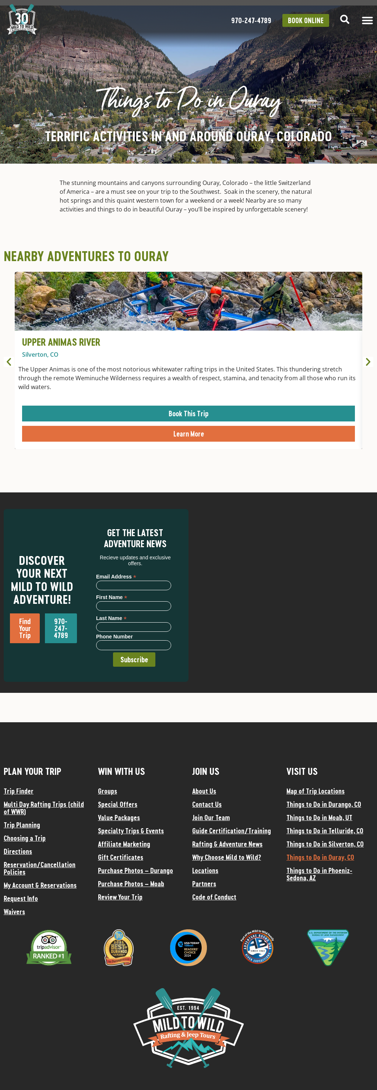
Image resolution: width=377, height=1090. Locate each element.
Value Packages (119, 817)
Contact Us (207, 804)
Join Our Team (211, 817)
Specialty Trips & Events (131, 831)
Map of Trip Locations (315, 791)
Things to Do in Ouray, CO (320, 857)
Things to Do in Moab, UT (319, 817)
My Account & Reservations (40, 885)
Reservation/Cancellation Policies (39, 868)
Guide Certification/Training (231, 831)
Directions (18, 851)
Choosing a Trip (25, 838)
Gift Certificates (120, 857)
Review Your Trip (120, 897)
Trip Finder (19, 791)
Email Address (116, 576)
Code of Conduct (214, 897)
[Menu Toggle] (367, 20)
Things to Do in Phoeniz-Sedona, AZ (319, 874)
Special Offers (117, 804)
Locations (205, 870)
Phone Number (114, 636)
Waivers (14, 912)
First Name (111, 597)
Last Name (111, 618)
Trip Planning (22, 825)
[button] (9, 362)
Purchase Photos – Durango (135, 870)
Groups (107, 791)
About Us (204, 791)
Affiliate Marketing (124, 844)
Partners (204, 884)
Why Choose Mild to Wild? (226, 857)
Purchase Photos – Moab (131, 884)
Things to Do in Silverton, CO (325, 844)
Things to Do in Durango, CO (323, 804)
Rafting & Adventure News (227, 844)
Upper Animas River (61, 342)
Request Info (21, 898)
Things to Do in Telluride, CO (324, 831)
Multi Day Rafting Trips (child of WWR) (44, 808)
